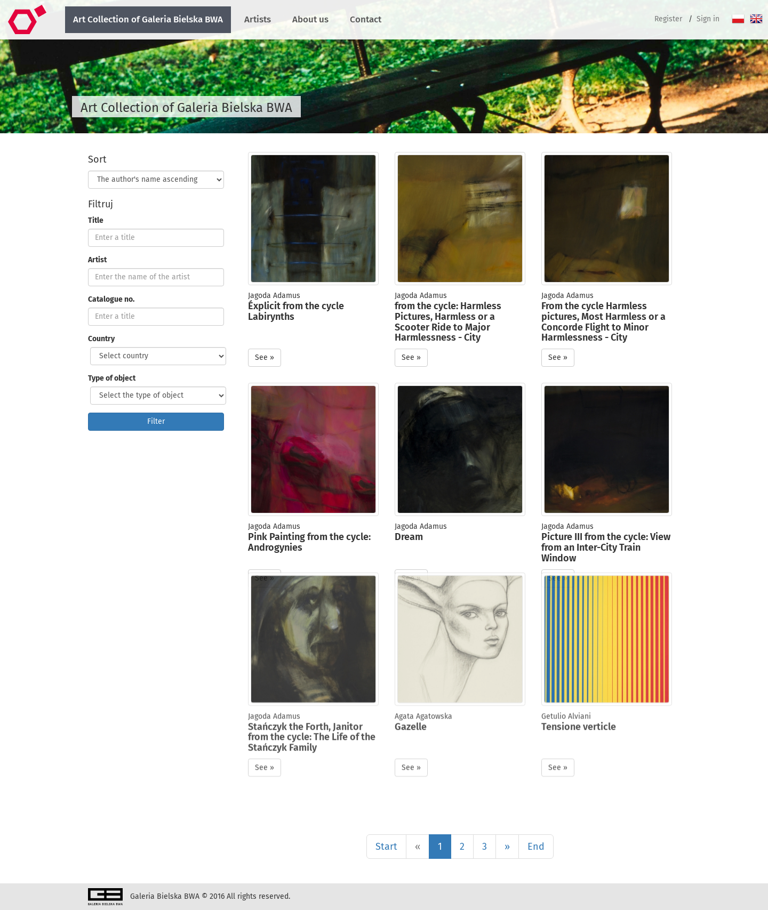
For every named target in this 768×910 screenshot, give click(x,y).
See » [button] (264, 357)
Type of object (111, 378)
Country (101, 338)
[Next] (507, 846)
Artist (97, 259)
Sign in (708, 18)
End (536, 846)
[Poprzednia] (417, 846)
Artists (257, 19)
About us (310, 19)
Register (668, 18)
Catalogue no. (111, 299)
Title (95, 220)
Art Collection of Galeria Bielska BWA (148, 19)
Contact (365, 19)
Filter (156, 421)
